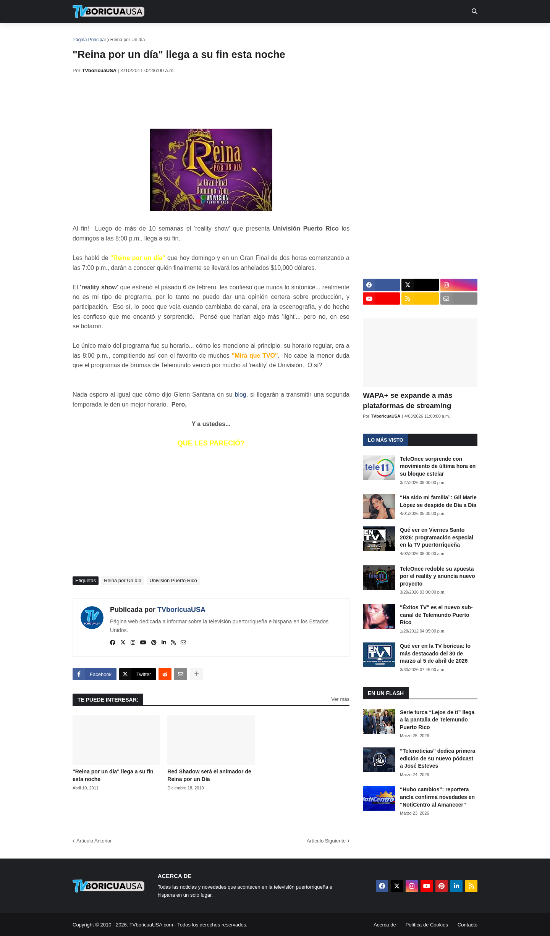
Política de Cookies (427, 925)
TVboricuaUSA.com (151, 925)
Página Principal (89, 39)
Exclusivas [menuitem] (314, 34)
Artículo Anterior (94, 841)
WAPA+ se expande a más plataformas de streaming (408, 400)
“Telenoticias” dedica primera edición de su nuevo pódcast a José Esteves (437, 758)
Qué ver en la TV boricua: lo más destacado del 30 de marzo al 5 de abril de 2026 (435, 653)
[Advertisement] (212, 101)
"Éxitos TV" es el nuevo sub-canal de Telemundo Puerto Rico (436, 614)
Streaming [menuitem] (270, 34)
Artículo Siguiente (326, 841)
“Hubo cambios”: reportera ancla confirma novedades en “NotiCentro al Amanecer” (437, 796)
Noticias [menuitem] (119, 34)
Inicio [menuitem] (86, 34)
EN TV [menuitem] (156, 34)
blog (240, 394)
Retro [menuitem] (352, 34)
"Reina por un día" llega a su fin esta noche (113, 775)
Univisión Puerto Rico (173, 580)
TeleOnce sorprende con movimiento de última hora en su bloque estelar (438, 466)
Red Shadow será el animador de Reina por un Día (209, 775)
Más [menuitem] (379, 34)
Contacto (467, 925)
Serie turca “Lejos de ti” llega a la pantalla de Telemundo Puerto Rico (437, 719)
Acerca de (385, 925)
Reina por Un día (127, 39)
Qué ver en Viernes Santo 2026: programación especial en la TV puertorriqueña (436, 537)
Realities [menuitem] (195, 34)
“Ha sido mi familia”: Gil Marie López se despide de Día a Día (438, 501)
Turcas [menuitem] (231, 34)
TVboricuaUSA (181, 609)
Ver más (340, 699)
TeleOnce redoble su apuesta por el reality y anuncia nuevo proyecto (437, 576)
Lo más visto (385, 440)
